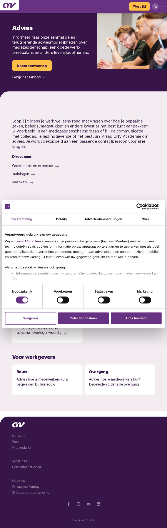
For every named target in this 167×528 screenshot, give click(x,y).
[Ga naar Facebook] (68, 504)
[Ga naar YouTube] (88, 504)
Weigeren (30, 318)
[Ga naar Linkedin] (98, 504)
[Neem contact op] (32, 65)
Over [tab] (145, 219)
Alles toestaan (136, 318)
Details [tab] (61, 219)
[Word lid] (139, 6)
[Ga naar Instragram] (78, 504)
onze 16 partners (29, 241)
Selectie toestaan (83, 318)
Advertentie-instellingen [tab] (103, 219)
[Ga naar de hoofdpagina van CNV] (9, 5)
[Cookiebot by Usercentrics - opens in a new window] (143, 206)
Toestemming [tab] (21, 219)
